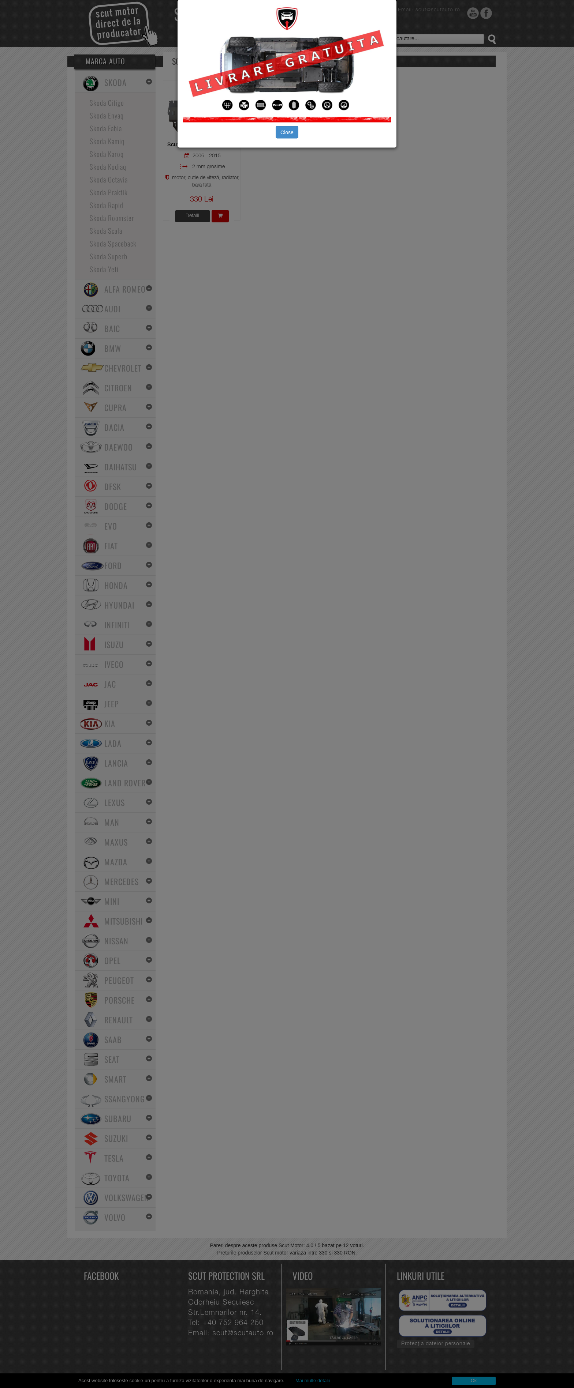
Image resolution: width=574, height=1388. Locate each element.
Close (287, 132)
